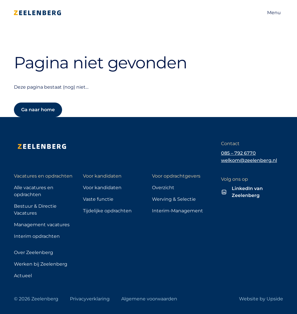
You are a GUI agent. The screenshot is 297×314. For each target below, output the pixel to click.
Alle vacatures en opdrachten (33, 191)
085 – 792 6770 (238, 153)
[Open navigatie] (274, 13)
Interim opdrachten (37, 236)
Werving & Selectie (174, 199)
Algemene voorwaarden (149, 299)
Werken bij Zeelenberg (40, 264)
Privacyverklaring (90, 299)
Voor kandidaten (102, 187)
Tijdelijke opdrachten (107, 210)
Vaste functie (98, 199)
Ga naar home (38, 109)
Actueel (23, 275)
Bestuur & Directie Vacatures (35, 209)
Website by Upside (261, 299)
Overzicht (163, 187)
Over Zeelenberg (33, 252)
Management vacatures (42, 224)
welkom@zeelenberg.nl (249, 160)
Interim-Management (177, 210)
